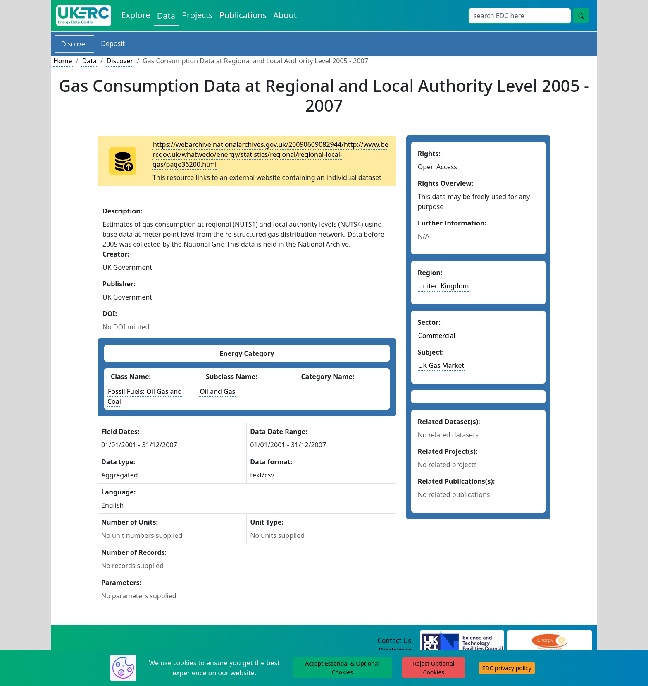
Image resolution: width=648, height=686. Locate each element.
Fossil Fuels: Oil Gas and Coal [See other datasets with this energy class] (144, 396)
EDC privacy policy (506, 668)
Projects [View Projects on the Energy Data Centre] (197, 15)
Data (89, 60)
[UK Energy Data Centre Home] (83, 15)
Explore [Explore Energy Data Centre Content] (135, 15)
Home (62, 60)
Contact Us (394, 640)
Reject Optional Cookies (433, 668)
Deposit (113, 43)
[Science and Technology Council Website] (462, 640)
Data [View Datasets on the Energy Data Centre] (166, 15)
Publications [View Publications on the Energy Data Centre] (243, 15)
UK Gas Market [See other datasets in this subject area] (441, 365)
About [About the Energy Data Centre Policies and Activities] (285, 15)
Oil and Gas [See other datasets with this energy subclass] (217, 391)
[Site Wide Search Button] (581, 15)
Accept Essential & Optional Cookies (342, 668)
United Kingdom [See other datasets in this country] (443, 285)
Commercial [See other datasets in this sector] (436, 335)
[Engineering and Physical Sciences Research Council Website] (549, 640)
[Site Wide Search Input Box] (519, 16)
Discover (74, 43)
